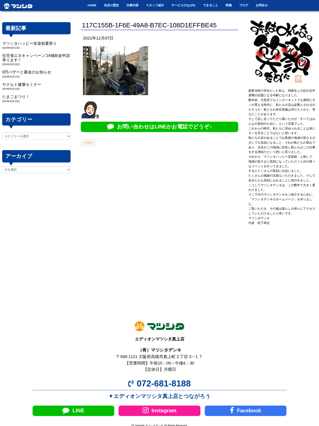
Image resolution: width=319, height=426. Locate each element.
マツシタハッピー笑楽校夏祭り (29, 43)
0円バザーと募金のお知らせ (26, 72)
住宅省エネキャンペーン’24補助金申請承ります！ (36, 57)
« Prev (88, 142)
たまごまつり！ (16, 96)
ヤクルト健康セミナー (21, 84)
